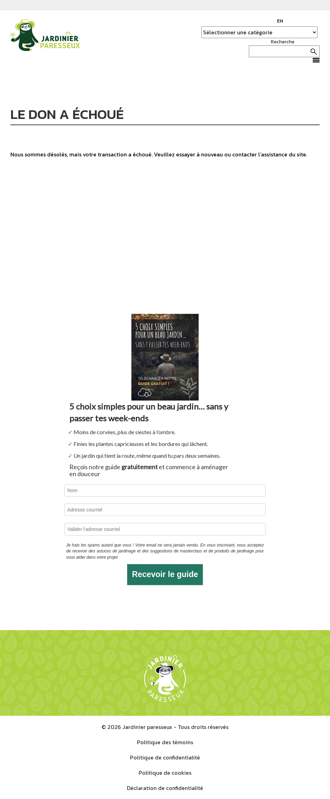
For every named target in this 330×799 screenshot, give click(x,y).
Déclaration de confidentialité (165, 788)
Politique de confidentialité (165, 757)
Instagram (304, 21)
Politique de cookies (165, 772)
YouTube (314, 21)
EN (280, 21)
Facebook (293, 21)
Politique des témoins (165, 742)
